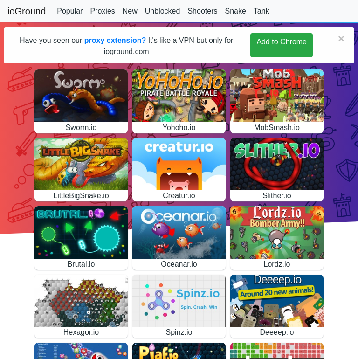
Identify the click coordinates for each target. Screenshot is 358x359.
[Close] (341, 39)
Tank (261, 11)
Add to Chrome (281, 42)
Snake (235, 11)
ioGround (26, 11)
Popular (70, 11)
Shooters (202, 11)
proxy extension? (115, 40)
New (130, 11)
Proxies (102, 11)
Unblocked (162, 11)
